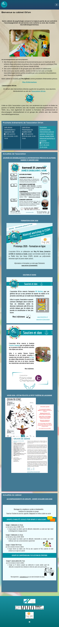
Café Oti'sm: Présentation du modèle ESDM (27, 129)
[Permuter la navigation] (56, 5)
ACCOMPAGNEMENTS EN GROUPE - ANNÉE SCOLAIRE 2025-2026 (29, 499)
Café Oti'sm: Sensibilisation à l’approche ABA (9, 129)
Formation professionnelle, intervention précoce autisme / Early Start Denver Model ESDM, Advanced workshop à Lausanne (47, 134)
